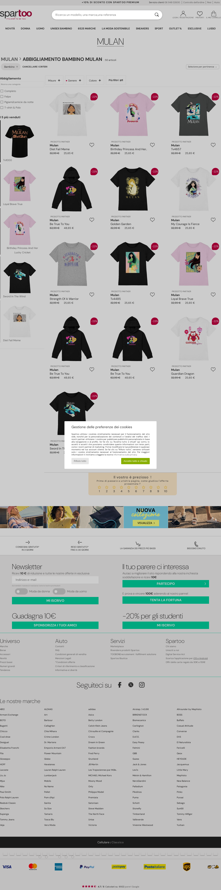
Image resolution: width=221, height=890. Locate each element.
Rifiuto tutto (80, 461)
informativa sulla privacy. (125, 454)
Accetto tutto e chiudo (135, 461)
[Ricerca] (156, 14)
